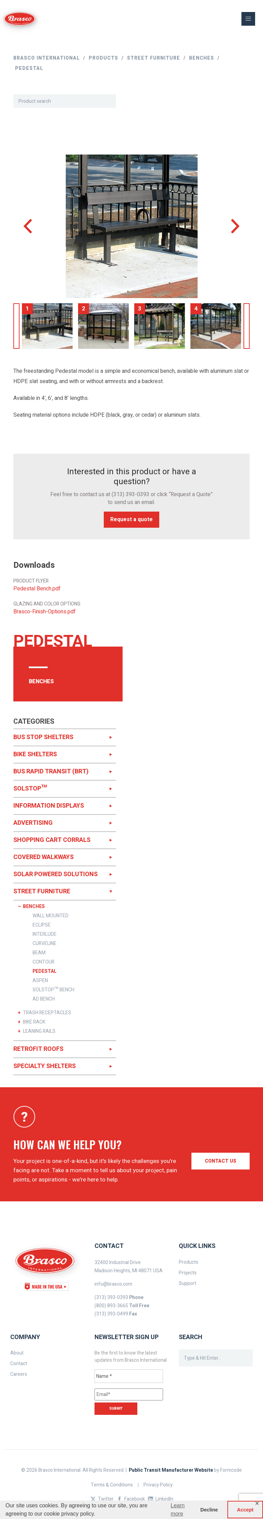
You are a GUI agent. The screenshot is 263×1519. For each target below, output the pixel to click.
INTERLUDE (45, 934)
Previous (16, 326)
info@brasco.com (113, 1284)
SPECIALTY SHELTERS (44, 1066)
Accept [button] (245, 1509)
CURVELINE (45, 943)
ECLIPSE (42, 925)
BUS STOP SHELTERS (43, 737)
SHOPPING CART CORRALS (51, 840)
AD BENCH (44, 999)
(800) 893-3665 (111, 1305)
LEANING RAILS (39, 1031)
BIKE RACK (34, 1022)
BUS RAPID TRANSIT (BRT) (51, 771)
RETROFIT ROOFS (38, 1049)
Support (187, 1283)
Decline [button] (209, 1509)
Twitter (106, 1499)
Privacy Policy (158, 1485)
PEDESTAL (45, 971)
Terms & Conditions (112, 1485)
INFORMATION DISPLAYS (48, 805)
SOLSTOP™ (30, 788)
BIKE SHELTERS (35, 754)
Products (188, 1262)
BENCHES (34, 906)
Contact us (220, 1161)
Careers (18, 1374)
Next (246, 326)
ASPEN (40, 980)
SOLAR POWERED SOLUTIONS (55, 874)
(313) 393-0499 (111, 1314)
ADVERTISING (33, 823)
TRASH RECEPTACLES (47, 1012)
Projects (188, 1272)
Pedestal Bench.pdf (37, 589)
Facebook (134, 1499)
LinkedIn (164, 1499)
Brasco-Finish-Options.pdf (44, 612)
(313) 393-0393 (130, 494)
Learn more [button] (178, 1510)
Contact (18, 1363)
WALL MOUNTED (50, 916)
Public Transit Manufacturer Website (171, 1470)
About (17, 1353)
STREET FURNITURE (41, 891)
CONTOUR (43, 962)
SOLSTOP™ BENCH (53, 990)
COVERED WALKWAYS (43, 857)
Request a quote (131, 519)
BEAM (39, 953)
